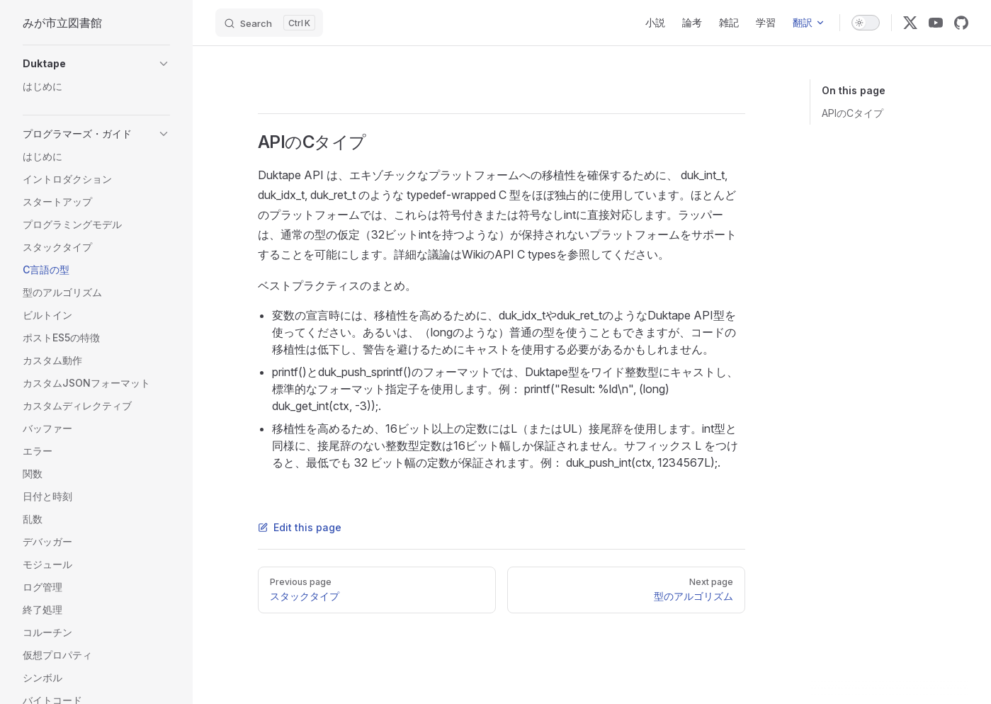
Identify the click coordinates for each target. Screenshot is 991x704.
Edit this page (299, 527)
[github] (961, 22)
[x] (910, 22)
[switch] (865, 22)
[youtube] (935, 22)
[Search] (269, 22)
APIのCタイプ (852, 113)
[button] (96, 63)
